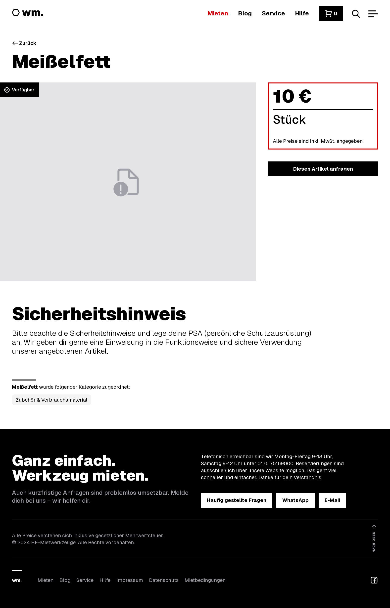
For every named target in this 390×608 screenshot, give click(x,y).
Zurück (24, 43)
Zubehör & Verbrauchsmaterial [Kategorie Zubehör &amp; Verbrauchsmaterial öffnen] (51, 400)
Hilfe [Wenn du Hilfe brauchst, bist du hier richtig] (104, 580)
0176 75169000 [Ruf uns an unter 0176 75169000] (275, 463)
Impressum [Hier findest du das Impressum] (129, 580)
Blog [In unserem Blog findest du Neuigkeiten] (64, 580)
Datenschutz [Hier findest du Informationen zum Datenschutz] (164, 580)
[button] (331, 13)
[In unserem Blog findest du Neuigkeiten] (245, 13)
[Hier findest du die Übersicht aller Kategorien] (217, 13)
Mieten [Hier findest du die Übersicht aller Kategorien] (45, 580)
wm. (17, 580)
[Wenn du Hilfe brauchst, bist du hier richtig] (302, 13)
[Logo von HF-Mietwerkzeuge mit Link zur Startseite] (27, 13)
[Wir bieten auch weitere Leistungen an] (273, 13)
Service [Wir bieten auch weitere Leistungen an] (85, 580)
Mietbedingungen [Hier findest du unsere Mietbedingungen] (205, 580)
